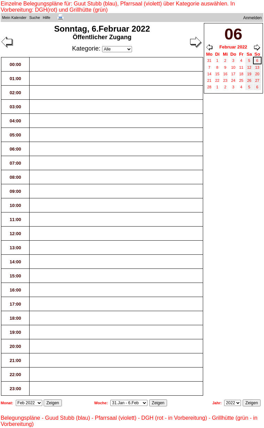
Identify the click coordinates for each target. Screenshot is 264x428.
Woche (100, 403)
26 (249, 80)
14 (209, 74)
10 (233, 67)
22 (217, 80)
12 (249, 67)
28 (209, 87)
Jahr (216, 403)
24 (233, 80)
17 (233, 74)
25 (241, 80)
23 (225, 80)
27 (257, 80)
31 (209, 60)
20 (257, 74)
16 (225, 74)
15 (217, 74)
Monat (6, 403)
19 (249, 74)
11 (241, 67)
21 (209, 80)
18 (241, 74)
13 (257, 67)
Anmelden (252, 17)
